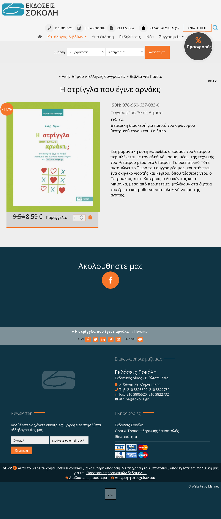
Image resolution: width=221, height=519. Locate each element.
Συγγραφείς (171, 36)
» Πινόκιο (140, 331)
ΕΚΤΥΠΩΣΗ (134, 338)
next (212, 81)
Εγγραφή (21, 450)
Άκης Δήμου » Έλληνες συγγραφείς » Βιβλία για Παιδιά (112, 76)
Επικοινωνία (90, 28)
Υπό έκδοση (103, 36)
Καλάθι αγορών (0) (159, 28)
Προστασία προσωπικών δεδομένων (116, 472)
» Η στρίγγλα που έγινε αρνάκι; (100, 331)
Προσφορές (199, 43)
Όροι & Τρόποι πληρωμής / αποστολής (147, 430)
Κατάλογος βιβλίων (67, 36)
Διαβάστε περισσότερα (86, 477)
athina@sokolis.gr (134, 399)
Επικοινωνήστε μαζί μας (138, 359)
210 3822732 (159, 389)
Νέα (150, 36)
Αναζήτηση (157, 52)
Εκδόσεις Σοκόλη (129, 425)
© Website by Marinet (203, 486)
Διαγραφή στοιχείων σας (133, 477)
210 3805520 (137, 389)
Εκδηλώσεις (130, 36)
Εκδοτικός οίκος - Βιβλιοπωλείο (142, 378)
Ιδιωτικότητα (126, 436)
